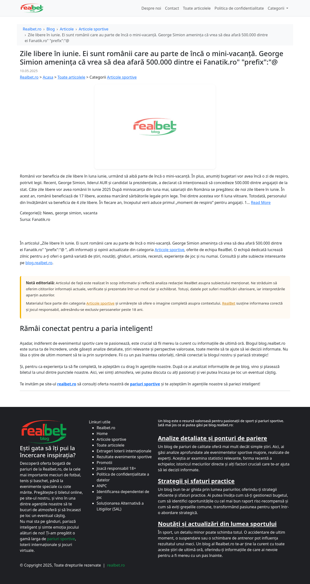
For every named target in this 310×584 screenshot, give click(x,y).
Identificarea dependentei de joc (123, 494)
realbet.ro (116, 565)
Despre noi (151, 8)
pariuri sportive (61, 538)
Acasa (48, 77)
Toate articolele (197, 8)
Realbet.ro (32, 29)
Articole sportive (93, 29)
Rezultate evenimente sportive (124, 456)
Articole (67, 29)
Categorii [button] (276, 8)
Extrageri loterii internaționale (124, 451)
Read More (261, 202)
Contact (172, 8)
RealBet (228, 303)
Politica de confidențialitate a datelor (123, 477)
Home (102, 433)
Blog (50, 29)
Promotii (104, 462)
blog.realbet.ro (38, 262)
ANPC (102, 485)
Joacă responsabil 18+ (116, 468)
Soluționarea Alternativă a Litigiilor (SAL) (120, 506)
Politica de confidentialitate (239, 8)
